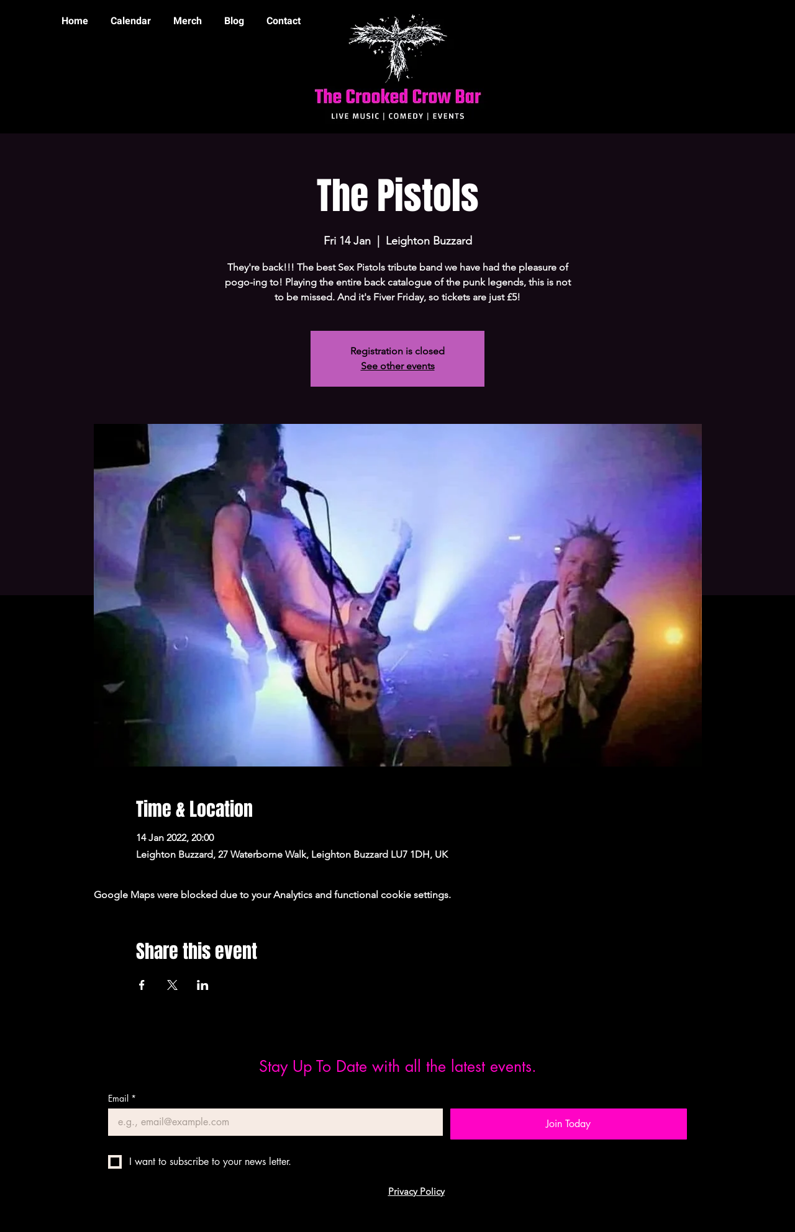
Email (122, 1098)
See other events (398, 366)
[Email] (272, 1122)
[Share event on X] (172, 985)
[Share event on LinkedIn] (203, 985)
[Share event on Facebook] (142, 985)
